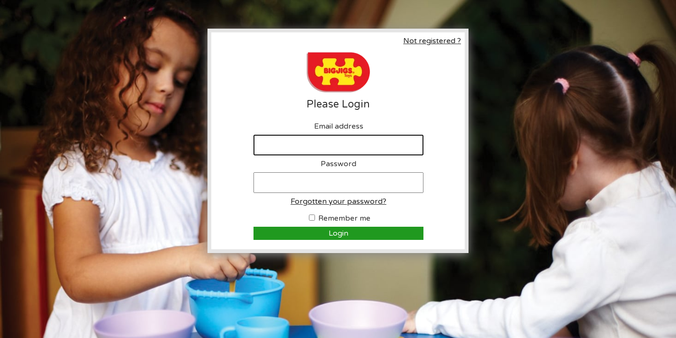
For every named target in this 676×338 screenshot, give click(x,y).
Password (338, 164)
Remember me (344, 218)
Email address (338, 126)
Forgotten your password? (338, 201)
